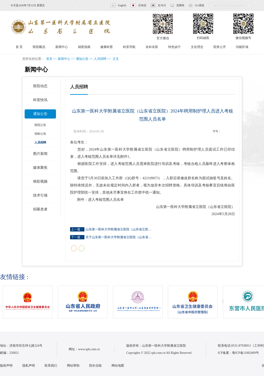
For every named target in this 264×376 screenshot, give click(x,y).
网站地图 (118, 365)
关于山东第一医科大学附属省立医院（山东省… (118, 237)
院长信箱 (95, 365)
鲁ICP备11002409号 (245, 352)
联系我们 (51, 365)
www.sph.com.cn (89, 349)
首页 (49, 59)
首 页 (19, 47)
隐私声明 (28, 365)
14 (232, 131)
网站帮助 (73, 365)
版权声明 (6, 365)
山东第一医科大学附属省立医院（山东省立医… (118, 229)
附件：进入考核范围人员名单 (100, 199)
